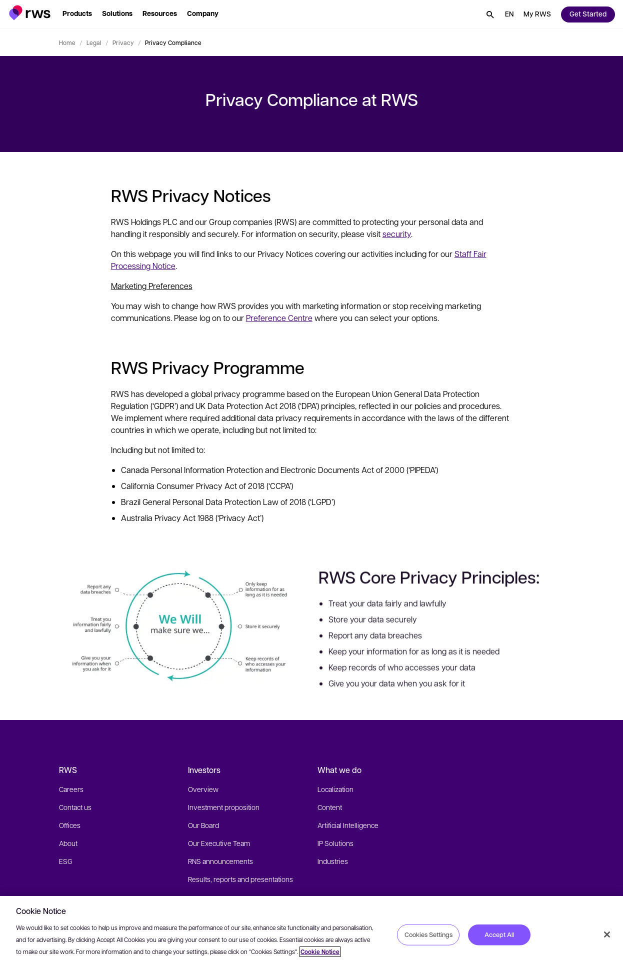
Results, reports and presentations (240, 879)
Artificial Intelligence (348, 825)
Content (330, 807)
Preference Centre (279, 317)
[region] (311, 935)
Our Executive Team (219, 843)
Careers (71, 789)
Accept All (499, 934)
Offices (69, 825)
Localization (336, 789)
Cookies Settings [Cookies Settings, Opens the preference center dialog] (428, 934)
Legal (94, 42)
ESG (65, 861)
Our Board (203, 825)
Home (67, 42)
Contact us (75, 807)
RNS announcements (220, 861)
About (68, 843)
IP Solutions (336, 843)
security (396, 233)
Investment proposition (224, 807)
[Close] (607, 935)
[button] (30, 13)
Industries (333, 861)
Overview (203, 789)
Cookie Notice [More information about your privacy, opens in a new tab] (320, 952)
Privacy (123, 42)
